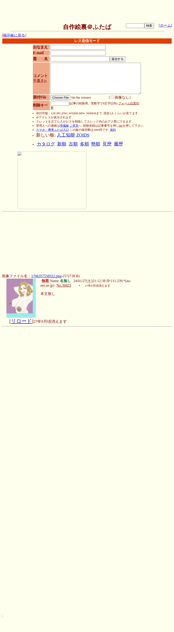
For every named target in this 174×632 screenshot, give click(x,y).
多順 (84, 144)
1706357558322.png (46, 276)
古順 (73, 144)
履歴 (118, 144)
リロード (21, 321)
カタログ (46, 144)
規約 (113, 130)
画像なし (120, 97)
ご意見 (74, 125)
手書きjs (40, 81)
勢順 (95, 144)
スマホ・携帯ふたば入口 (52, 130)
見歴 (107, 144)
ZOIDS (82, 135)
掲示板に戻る (14, 35)
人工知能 (66, 135)
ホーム (165, 25)
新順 (61, 144)
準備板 (64, 125)
